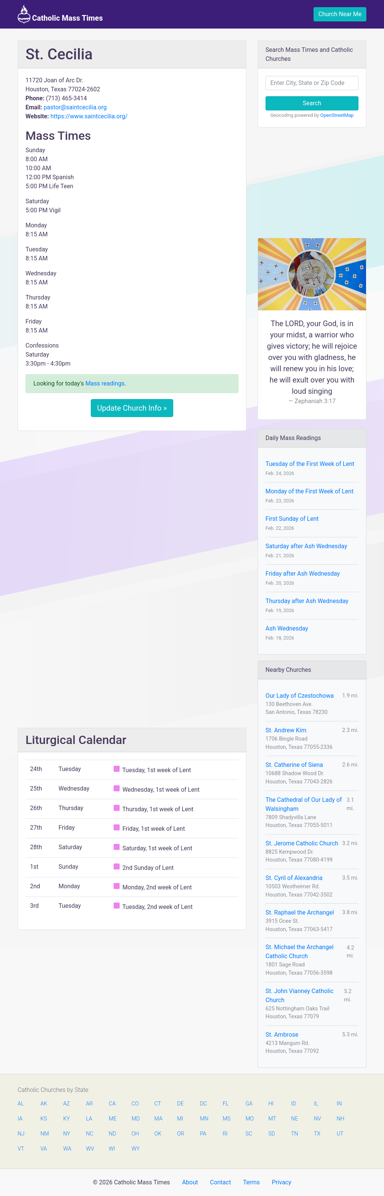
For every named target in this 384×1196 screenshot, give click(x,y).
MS (226, 1119)
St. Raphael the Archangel (300, 912)
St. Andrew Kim (286, 730)
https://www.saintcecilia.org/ (89, 116)
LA (89, 1119)
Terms (251, 1182)
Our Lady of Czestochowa (300, 695)
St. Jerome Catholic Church (302, 843)
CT (157, 1104)
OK (158, 1134)
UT (340, 1134)
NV (317, 1119)
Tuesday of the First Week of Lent (310, 463)
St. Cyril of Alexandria (294, 878)
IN (339, 1104)
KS (43, 1119)
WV (89, 1149)
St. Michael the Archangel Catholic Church (299, 951)
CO (135, 1104)
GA (249, 1104)
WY (135, 1149)
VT (21, 1149)
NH (340, 1119)
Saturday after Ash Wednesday (306, 546)
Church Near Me (340, 14)
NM (44, 1134)
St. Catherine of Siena (294, 764)
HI (270, 1104)
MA (158, 1119)
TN (294, 1134)
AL (21, 1104)
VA (43, 1149)
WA (67, 1149)
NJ (21, 1134)
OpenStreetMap (337, 115)
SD (271, 1134)
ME (112, 1119)
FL (226, 1104)
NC (89, 1134)
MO (249, 1119)
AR (89, 1104)
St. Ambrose (282, 1034)
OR (180, 1134)
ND (112, 1134)
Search (312, 103)
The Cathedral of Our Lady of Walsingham (304, 804)
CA (112, 1104)
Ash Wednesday (287, 628)
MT (272, 1119)
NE (294, 1119)
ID (293, 1104)
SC (249, 1134)
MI (180, 1119)
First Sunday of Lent (292, 518)
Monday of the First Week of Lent (310, 491)
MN (203, 1119)
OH (135, 1134)
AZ (66, 1104)
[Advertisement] (132, 492)
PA (203, 1134)
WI (112, 1149)
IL (316, 1104)
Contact (220, 1182)
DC (203, 1104)
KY (66, 1119)
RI (225, 1134)
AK (43, 1104)
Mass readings (105, 383)
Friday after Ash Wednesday (303, 573)
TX (317, 1134)
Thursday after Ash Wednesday (307, 601)
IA (20, 1119)
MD (135, 1119)
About (190, 1182)
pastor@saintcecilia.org (75, 107)
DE (180, 1104)
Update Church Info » (132, 408)
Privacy (281, 1182)
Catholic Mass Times (60, 14)
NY (66, 1134)
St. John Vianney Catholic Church (299, 995)
